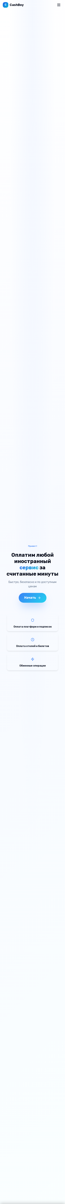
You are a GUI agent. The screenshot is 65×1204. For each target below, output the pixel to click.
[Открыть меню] (58, 4)
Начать (32, 598)
